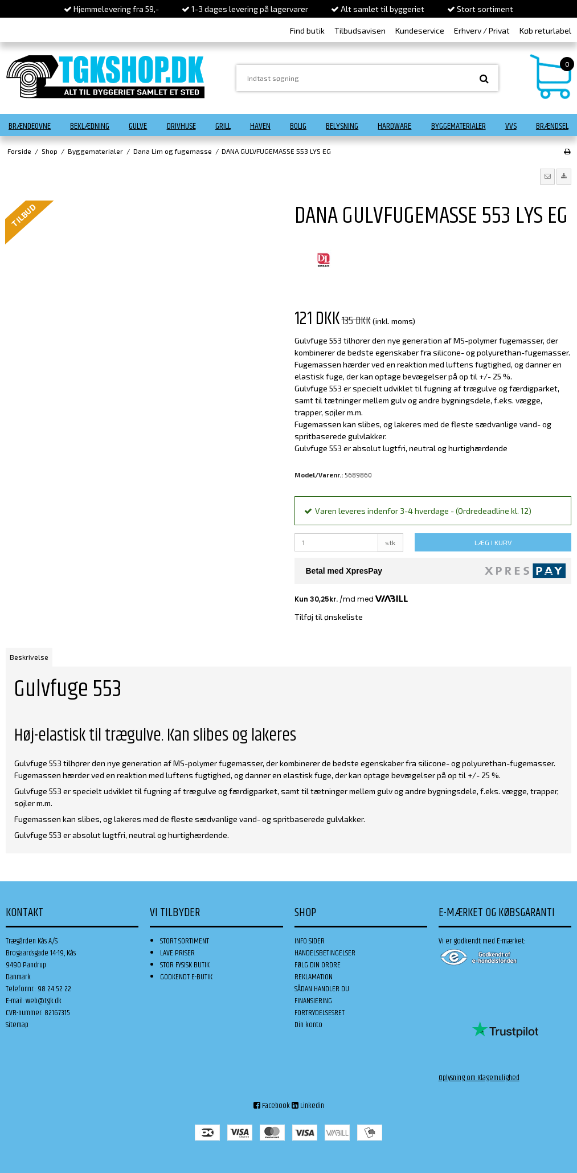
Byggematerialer (458, 126)
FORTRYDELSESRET (319, 1013)
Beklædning (89, 126)
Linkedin (308, 1106)
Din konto (308, 1025)
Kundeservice (419, 30)
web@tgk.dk (44, 1001)
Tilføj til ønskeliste (328, 617)
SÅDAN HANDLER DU (321, 989)
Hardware (394, 126)
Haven (260, 126)
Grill (223, 126)
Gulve (138, 126)
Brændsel (552, 126)
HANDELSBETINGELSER (324, 953)
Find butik (307, 30)
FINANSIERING (313, 1001)
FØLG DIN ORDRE (317, 965)
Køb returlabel (545, 30)
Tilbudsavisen (360, 30)
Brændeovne (30, 126)
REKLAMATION (313, 977)
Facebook (271, 1106)
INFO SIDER (309, 941)
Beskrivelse (29, 657)
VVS (511, 126)
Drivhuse (181, 126)
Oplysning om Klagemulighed (479, 1078)
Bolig (298, 126)
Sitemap (17, 1025)
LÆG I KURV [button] (492, 542)
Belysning (342, 126)
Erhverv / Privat (482, 30)
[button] (547, 177)
